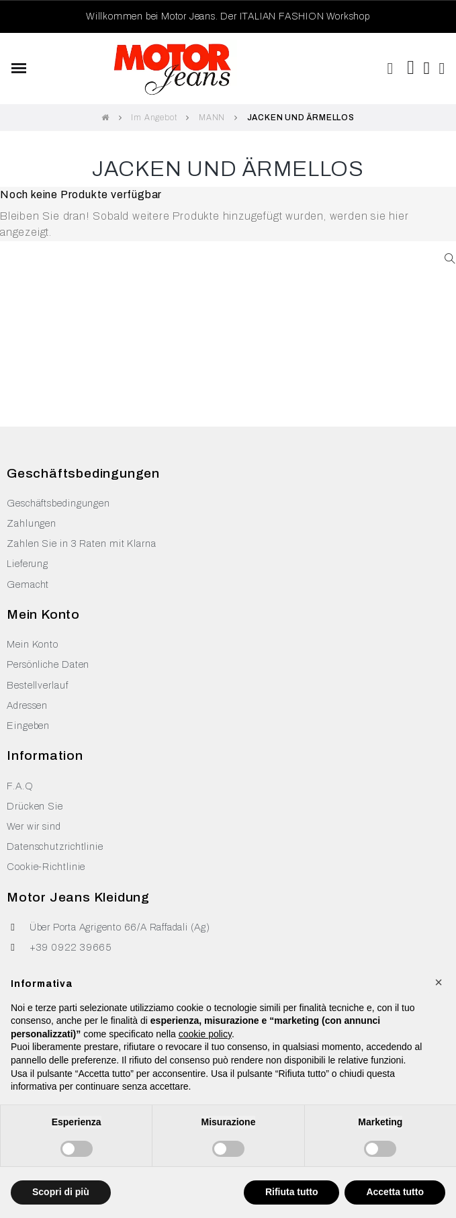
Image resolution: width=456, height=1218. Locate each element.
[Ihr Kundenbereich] (442, 68)
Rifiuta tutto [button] (291, 1191)
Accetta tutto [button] (395, 1191)
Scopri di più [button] (60, 1191)
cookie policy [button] (205, 1034)
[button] (390, 68)
